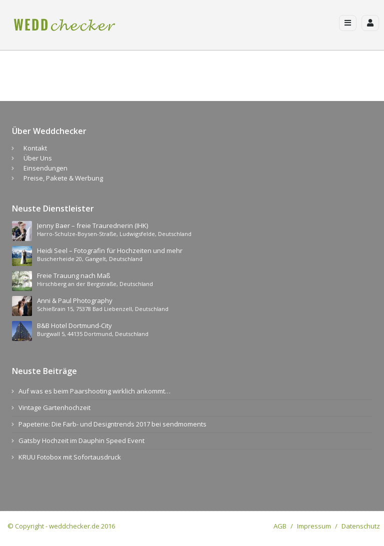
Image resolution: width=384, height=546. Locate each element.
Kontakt (35, 148)
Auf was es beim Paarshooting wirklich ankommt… (94, 391)
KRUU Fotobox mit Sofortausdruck (69, 457)
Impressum (314, 526)
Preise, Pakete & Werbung (63, 178)
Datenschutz (361, 526)
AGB (280, 526)
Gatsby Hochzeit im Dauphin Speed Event (81, 440)
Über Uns (38, 158)
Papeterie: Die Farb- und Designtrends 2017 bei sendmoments (112, 424)
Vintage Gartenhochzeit (54, 407)
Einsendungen (46, 168)
